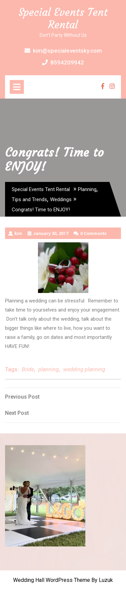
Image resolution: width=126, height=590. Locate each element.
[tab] (17, 87)
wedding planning (84, 369)
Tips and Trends (29, 199)
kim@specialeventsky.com (63, 50)
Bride (28, 369)
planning (48, 369)
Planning (87, 189)
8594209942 (63, 62)
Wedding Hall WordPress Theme (51, 580)
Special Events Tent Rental (63, 18)
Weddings (61, 199)
